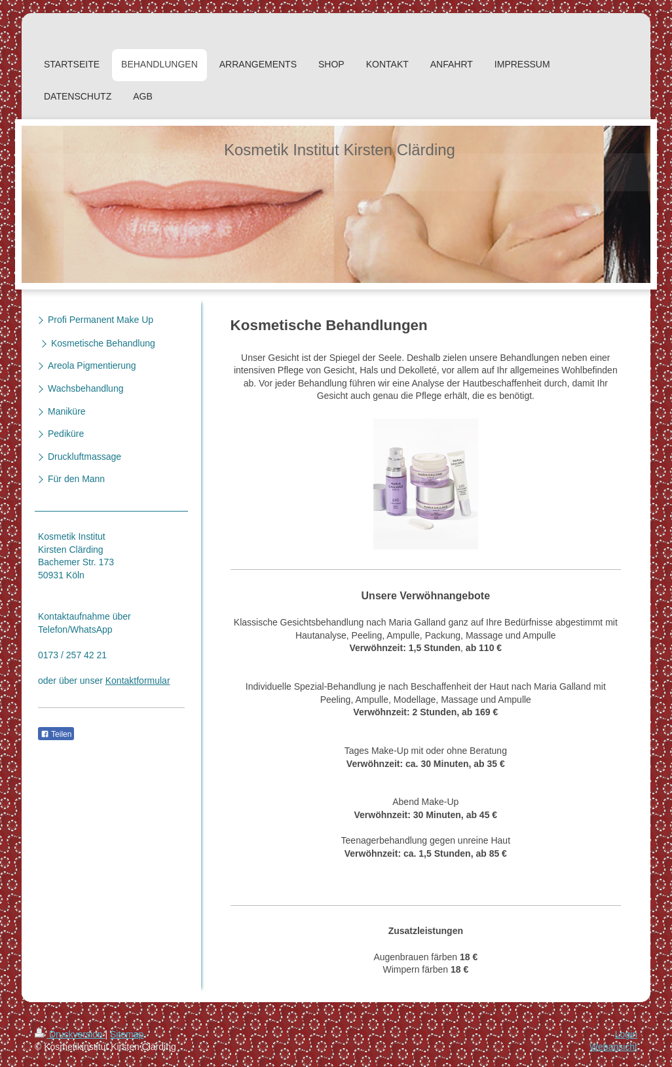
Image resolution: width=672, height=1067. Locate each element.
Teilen (56, 734)
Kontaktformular (137, 680)
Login (626, 1034)
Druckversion (70, 1034)
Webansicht (613, 1046)
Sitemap (126, 1034)
